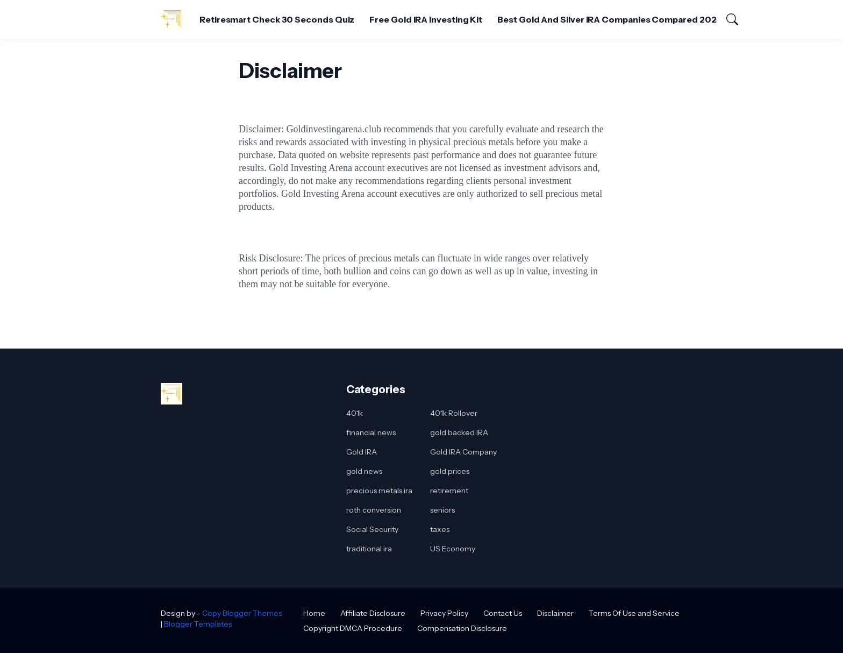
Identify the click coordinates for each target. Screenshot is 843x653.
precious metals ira (379, 490)
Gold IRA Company (463, 452)
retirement (449, 490)
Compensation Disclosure (462, 628)
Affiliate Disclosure (372, 613)
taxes (439, 529)
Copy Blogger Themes (242, 613)
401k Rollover (453, 413)
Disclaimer (555, 613)
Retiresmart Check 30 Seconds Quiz (276, 19)
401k (354, 413)
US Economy (452, 548)
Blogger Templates (198, 624)
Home (314, 613)
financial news (371, 432)
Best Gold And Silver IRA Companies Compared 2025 (609, 19)
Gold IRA (361, 452)
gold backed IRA (459, 432)
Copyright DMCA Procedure (352, 628)
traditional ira (369, 548)
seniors (442, 510)
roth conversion (373, 510)
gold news (364, 471)
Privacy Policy (444, 613)
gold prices (449, 471)
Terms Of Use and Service (634, 613)
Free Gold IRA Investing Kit (425, 19)
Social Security (372, 529)
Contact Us (502, 613)
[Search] (727, 19)
